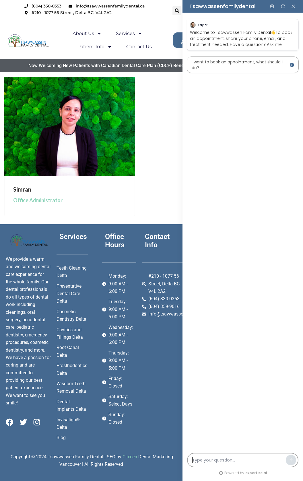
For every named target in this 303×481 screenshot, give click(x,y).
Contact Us (122, 46)
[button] (153, 10)
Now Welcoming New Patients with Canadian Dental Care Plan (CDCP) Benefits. (93, 65)
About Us (70, 33)
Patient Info (78, 47)
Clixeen (130, 456)
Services (112, 33)
